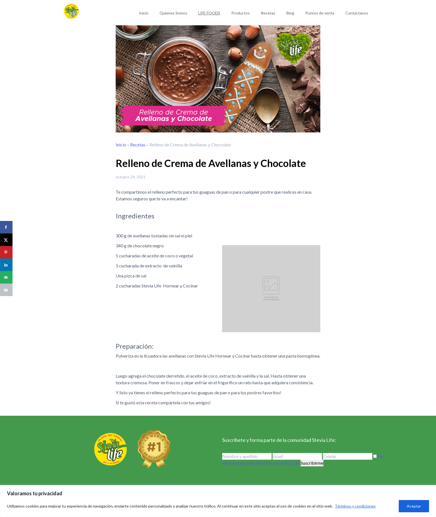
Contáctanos (356, 13)
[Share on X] (6, 239)
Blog (290, 13)
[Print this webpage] (6, 290)
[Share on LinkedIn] (6, 264)
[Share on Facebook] (6, 227)
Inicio (143, 13)
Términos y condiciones (355, 506)
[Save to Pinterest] (6, 252)
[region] (218, 501)
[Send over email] (6, 277)
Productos (240, 13)
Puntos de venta (319, 13)
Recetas (268, 13)
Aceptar (414, 506)
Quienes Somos (173, 13)
